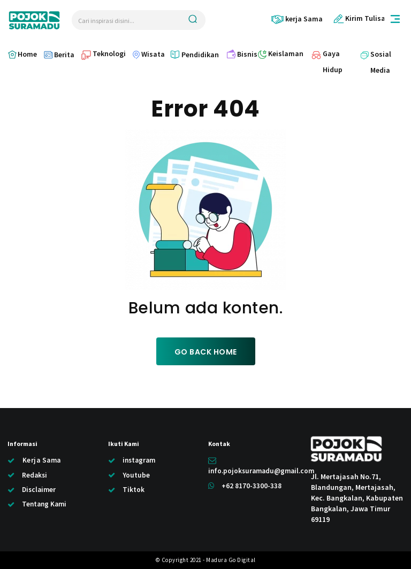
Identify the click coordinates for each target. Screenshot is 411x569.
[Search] (193, 20)
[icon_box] (297, 19)
